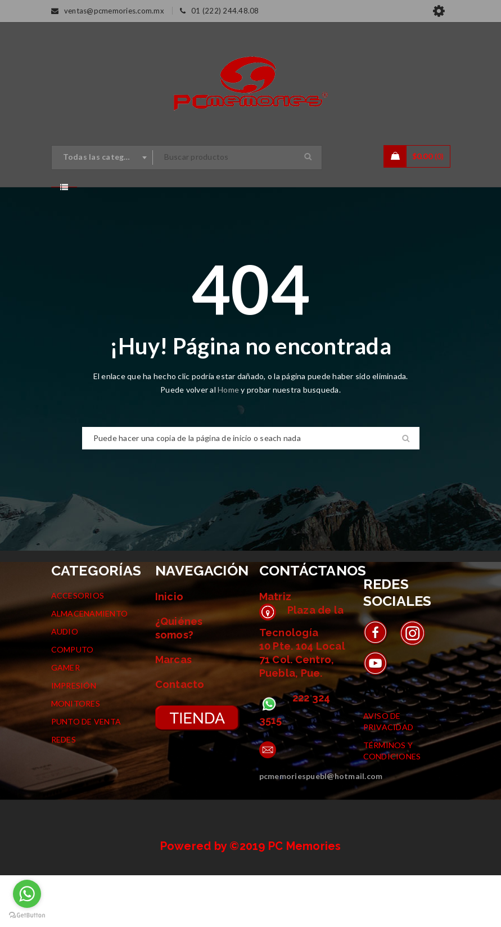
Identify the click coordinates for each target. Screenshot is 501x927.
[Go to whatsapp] (27, 894)
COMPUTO (72, 701)
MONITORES (75, 755)
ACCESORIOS (78, 647)
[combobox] (102, 157)
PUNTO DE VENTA (86, 773)
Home (229, 441)
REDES (63, 791)
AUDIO (64, 683)
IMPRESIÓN (73, 737)
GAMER (65, 719)
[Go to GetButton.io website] (27, 915)
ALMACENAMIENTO (89, 665)
